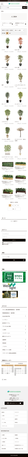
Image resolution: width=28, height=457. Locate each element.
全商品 (2, 11)
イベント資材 (4, 422)
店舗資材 (4, 339)
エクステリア (17, 412)
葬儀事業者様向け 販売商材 (8, 313)
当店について (4, 445)
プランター (3, 419)
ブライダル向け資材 (6, 326)
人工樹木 (4, 329)
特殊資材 (4, 343)
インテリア (16, 415)
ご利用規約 (16, 438)
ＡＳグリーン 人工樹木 (6, 24)
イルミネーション (6, 333)
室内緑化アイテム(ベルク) (19, 24)
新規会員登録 (4, 448)
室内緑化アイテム (6, 323)
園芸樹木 (3, 412)
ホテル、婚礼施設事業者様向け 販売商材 (11, 309)
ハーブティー (5, 319)
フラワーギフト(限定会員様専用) (9, 353)
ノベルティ (4, 346)
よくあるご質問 (4, 438)
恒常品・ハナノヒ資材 (6, 349)
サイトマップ (17, 441)
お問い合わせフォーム (14, 403)
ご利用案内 (3, 441)
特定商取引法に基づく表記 (19, 448)
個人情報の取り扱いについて (19, 445)
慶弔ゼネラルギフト (6, 336)
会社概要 (3, 434)
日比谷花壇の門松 (6, 316)
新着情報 (16, 434)
